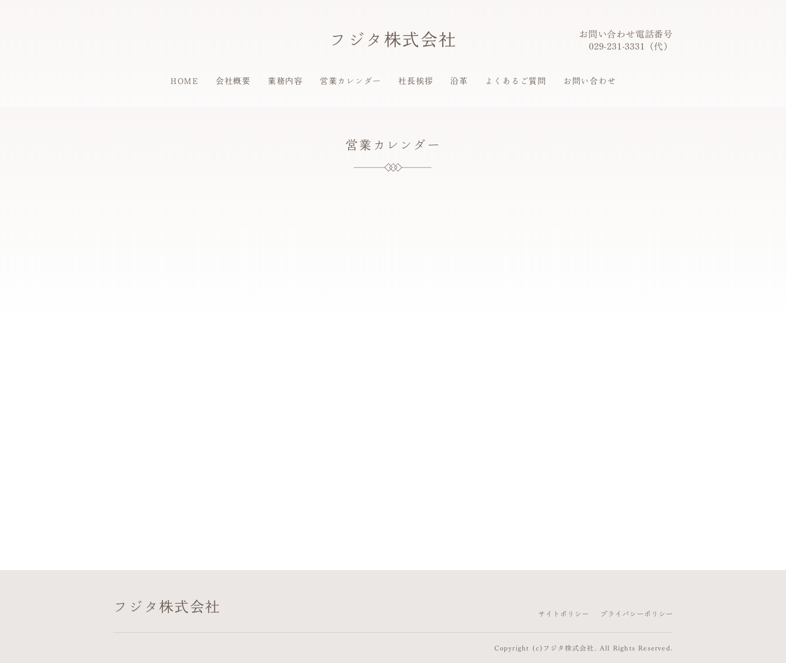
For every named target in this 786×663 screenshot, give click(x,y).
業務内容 (285, 80)
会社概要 (233, 80)
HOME (184, 80)
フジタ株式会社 (393, 39)
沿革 (459, 80)
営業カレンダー (350, 80)
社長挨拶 (415, 80)
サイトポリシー (563, 613)
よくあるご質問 (515, 80)
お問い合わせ (589, 80)
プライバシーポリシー (636, 613)
